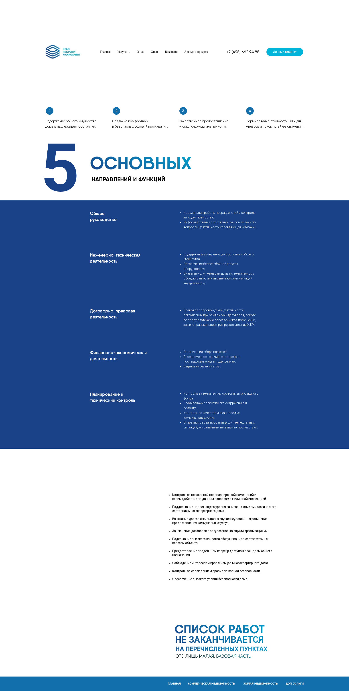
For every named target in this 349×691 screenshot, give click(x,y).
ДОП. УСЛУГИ (295, 683)
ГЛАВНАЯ (174, 683)
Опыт (154, 51)
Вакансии (171, 51)
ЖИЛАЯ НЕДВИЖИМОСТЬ (260, 683)
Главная (105, 51)
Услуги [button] (122, 51)
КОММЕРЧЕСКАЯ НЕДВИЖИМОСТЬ (211, 683)
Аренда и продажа (196, 51)
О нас (140, 51)
